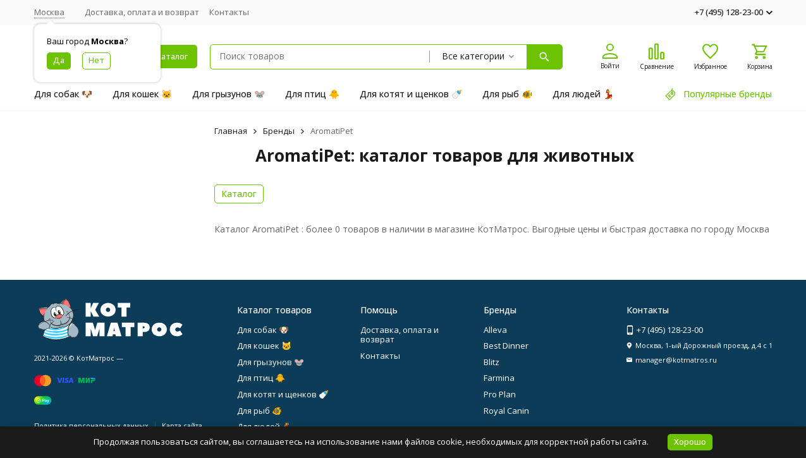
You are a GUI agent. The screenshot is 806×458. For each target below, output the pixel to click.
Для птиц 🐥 (312, 94)
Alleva (495, 329)
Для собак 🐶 (63, 94)
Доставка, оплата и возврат (142, 12)
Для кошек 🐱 (142, 94)
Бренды (279, 130)
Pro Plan (500, 394)
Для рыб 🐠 (507, 94)
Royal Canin (506, 410)
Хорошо (690, 441)
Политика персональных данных (91, 425)
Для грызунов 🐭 (228, 94)
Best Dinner (506, 345)
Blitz (491, 362)
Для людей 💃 (583, 94)
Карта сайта (182, 425)
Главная (230, 130)
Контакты (229, 12)
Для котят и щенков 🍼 (411, 94)
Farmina (499, 377)
